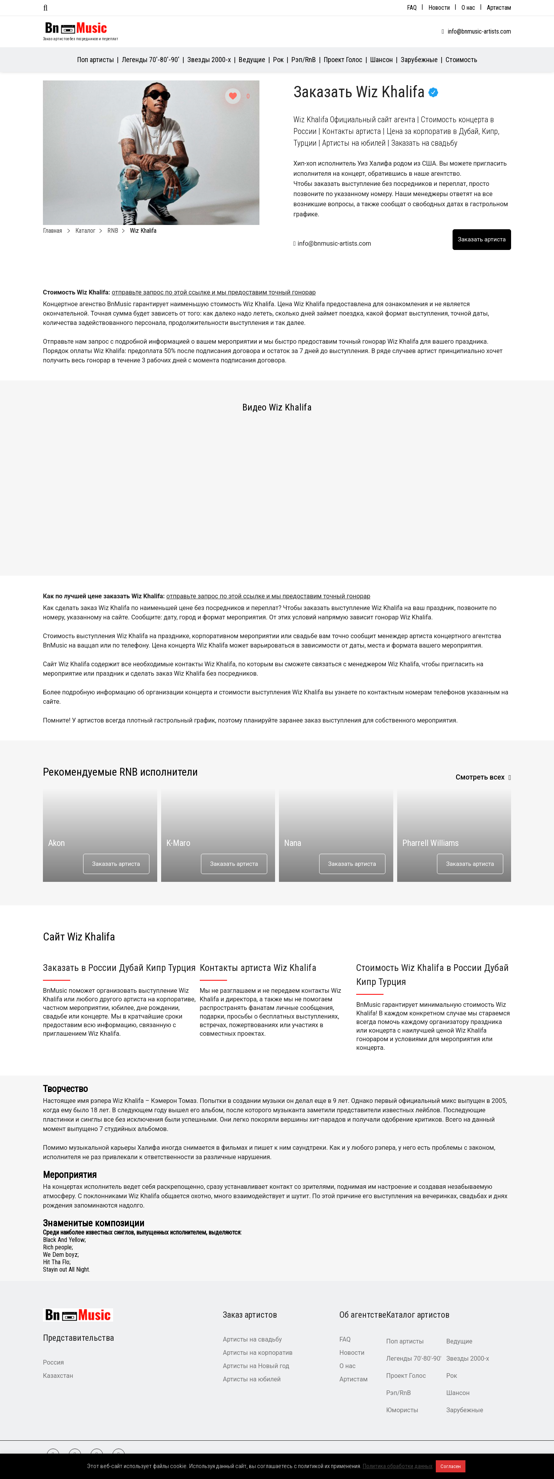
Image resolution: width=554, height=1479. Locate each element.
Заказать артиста (116, 863)
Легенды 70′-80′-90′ (150, 59)
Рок (278, 59)
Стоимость (461, 59)
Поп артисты (95, 59)
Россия (53, 1362)
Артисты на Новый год (256, 1366)
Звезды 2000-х (209, 59)
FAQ (412, 7)
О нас (468, 7)
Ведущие (252, 59)
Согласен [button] (450, 1466)
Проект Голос (343, 59)
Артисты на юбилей (252, 1379)
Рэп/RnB (303, 59)
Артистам (499, 7)
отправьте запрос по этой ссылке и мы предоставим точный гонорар (214, 292)
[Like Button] (233, 96)
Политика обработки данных (398, 1466)
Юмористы (402, 1410)
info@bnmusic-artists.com (479, 31)
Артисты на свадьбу (252, 1339)
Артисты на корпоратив (258, 1352)
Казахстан (58, 1375)
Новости (439, 7)
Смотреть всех (480, 777)
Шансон (381, 59)
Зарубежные (419, 59)
